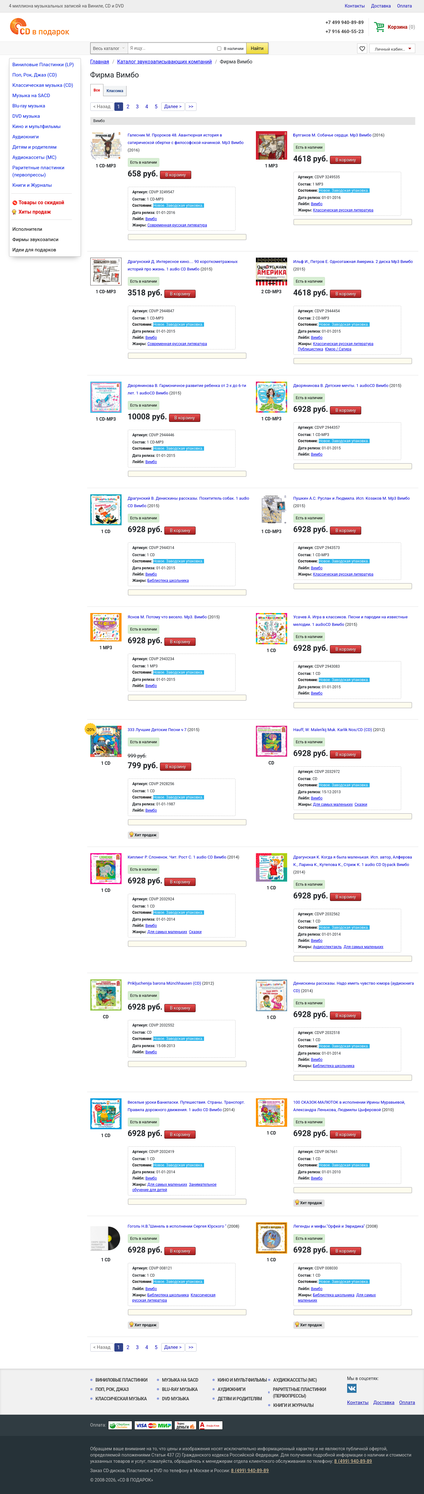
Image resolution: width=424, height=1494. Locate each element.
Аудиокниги (25, 137)
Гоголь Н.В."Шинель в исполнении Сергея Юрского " (177, 1226)
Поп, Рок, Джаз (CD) (34, 75)
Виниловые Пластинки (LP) (43, 64)
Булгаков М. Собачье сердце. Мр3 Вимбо (333, 135)
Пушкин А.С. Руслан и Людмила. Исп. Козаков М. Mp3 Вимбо (351, 498)
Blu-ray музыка (28, 106)
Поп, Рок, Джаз (112, 1389)
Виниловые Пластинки (121, 1380)
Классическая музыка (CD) (42, 85)
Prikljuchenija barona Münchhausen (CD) (165, 983)
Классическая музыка (121, 1398)
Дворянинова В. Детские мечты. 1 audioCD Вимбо (341, 385)
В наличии (234, 48)
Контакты (355, 5)
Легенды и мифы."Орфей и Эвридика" (329, 1226)
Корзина (401, 27)
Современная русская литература (177, 225)
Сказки (361, 804)
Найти (257, 48)
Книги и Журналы (32, 185)
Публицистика (310, 349)
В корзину (175, 174)
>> (190, 106)
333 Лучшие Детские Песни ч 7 (158, 729)
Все (97, 90)
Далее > (173, 106)
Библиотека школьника (168, 580)
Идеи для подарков (34, 250)
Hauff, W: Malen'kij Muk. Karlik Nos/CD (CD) (333, 729)
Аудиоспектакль (327, 947)
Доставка (381, 5)
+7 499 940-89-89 (345, 22)
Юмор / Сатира (338, 349)
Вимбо (151, 219)
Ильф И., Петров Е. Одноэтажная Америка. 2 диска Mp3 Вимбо (353, 261)
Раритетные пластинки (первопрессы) (38, 171)
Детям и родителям (34, 147)
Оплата (404, 5)
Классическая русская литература (343, 210)
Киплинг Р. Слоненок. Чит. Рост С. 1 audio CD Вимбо (177, 857)
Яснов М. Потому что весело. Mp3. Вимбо (168, 617)
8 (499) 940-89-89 (353, 1461)
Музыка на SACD (31, 95)
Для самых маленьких (333, 804)
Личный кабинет (391, 49)
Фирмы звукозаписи (35, 239)
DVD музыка (26, 116)
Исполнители (27, 229)
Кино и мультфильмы (36, 126)
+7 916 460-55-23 (345, 31)
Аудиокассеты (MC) (34, 157)
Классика (115, 91)
